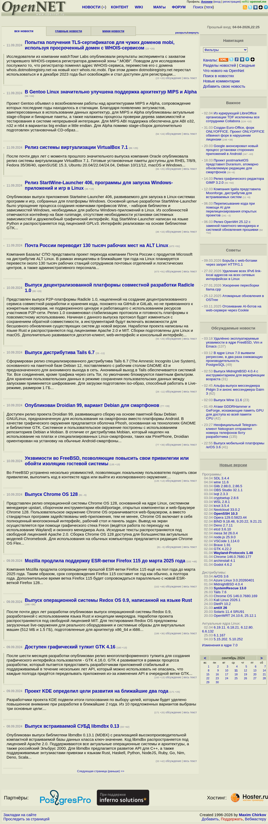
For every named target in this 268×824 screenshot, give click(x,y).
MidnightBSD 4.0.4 (228, 584)
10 (226, 670)
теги (209, 7)
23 (217, 678)
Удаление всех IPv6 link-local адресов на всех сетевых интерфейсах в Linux (233, 275)
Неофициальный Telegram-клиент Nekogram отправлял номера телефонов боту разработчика (232, 431)
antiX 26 (220, 608)
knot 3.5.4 (221, 506)
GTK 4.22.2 (223, 549)
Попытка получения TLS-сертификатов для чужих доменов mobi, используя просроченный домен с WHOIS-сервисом (100, 45)
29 (207, 682)
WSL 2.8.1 (222, 502)
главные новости (68, 31)
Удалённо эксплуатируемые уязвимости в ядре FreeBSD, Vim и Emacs (234, 342)
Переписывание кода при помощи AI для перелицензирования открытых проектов (231, 209)
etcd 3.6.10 (222, 529)
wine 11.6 (221, 482)
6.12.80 (246, 627)
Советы (233, 250)
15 (207, 674)
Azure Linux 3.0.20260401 (234, 580)
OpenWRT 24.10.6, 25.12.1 (235, 616)
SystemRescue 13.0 (230, 588)
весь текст (190, 78)
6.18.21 (233, 627)
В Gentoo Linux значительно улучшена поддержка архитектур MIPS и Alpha (111, 91)
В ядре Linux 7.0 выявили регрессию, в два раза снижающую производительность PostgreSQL (234, 359)
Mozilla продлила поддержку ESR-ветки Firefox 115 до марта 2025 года (105, 560)
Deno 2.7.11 (223, 525)
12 (245, 670)
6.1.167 (219, 635)
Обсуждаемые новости (233, 328)
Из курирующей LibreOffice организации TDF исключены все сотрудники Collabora (233, 117)
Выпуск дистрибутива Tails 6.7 (60, 352)
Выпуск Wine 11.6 (228, 400)
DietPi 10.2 (222, 604)
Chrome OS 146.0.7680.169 (236, 596)
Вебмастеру (255, 819)
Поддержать (232, 819)
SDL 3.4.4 (221, 478)
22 (207, 678)
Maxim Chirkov (252, 815)
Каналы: (210, 60)
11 (236, 670)
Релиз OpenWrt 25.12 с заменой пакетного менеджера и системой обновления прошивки (232, 226)
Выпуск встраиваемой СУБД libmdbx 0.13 (72, 726)
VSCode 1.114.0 (226, 541)
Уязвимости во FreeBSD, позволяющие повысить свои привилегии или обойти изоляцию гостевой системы (107, 461)
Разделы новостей (219, 65)
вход (217, 1)
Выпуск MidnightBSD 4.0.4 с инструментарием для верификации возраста (235, 375)
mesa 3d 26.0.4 (226, 533)
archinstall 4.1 (224, 561)
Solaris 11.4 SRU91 (229, 612)
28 (264, 678)
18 (236, 674)
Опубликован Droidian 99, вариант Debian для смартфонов (92, 405)
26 (245, 678)
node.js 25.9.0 (225, 537)
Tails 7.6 (220, 592)
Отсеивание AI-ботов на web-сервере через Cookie (233, 308)
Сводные (247, 65)
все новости (24, 31)
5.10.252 (236, 639)
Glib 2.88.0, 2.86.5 (228, 486)
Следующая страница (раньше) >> (100, 771)
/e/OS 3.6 (221, 576)
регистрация (231, 1)
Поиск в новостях (218, 76)
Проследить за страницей (26, 819)
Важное (233, 103)
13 (254, 670)
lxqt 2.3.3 (221, 494)
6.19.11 (219, 627)
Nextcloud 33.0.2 (227, 510)
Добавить (210, 819)
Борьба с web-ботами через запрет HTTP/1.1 (231, 262)
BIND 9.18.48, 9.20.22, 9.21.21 (238, 521)
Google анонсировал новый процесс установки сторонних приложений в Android (232, 150)
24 (226, 678)
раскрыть (181, 32)
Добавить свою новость (224, 86)
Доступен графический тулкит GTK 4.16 (70, 646)
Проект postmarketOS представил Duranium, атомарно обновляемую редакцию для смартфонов (232, 166)
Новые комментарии (221, 81)
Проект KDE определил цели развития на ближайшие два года (97, 691)
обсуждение (168, 78)
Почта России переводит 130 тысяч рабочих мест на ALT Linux (96, 245)
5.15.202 (220, 639)
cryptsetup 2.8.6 (226, 498)
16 (217, 674)
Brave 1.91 (222, 545)
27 (254, 678)
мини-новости (113, 31)
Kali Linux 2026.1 (227, 600)
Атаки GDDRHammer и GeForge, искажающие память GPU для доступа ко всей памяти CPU (235, 412)
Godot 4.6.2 (223, 565)
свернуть (193, 32)
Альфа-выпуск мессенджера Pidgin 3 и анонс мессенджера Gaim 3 (235, 389)
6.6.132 (208, 631)
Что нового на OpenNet (223, 71)
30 (217, 682)
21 (264, 674)
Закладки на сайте (19, 815)
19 (245, 674)
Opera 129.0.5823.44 (230, 517)
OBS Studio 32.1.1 (228, 490)
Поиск (198, 7)
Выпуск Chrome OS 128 (51, 494)
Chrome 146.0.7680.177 (233, 557)
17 (226, 674)
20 (254, 674)
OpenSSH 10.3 (226, 513)
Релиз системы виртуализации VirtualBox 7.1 (76, 147)
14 (264, 670)
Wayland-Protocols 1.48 (233, 553)
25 (236, 678)
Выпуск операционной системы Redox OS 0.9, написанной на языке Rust (108, 600)
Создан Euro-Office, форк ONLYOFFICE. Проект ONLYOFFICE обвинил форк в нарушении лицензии (235, 133)
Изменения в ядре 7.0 (220, 645)
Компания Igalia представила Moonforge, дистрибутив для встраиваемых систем (233, 193)
